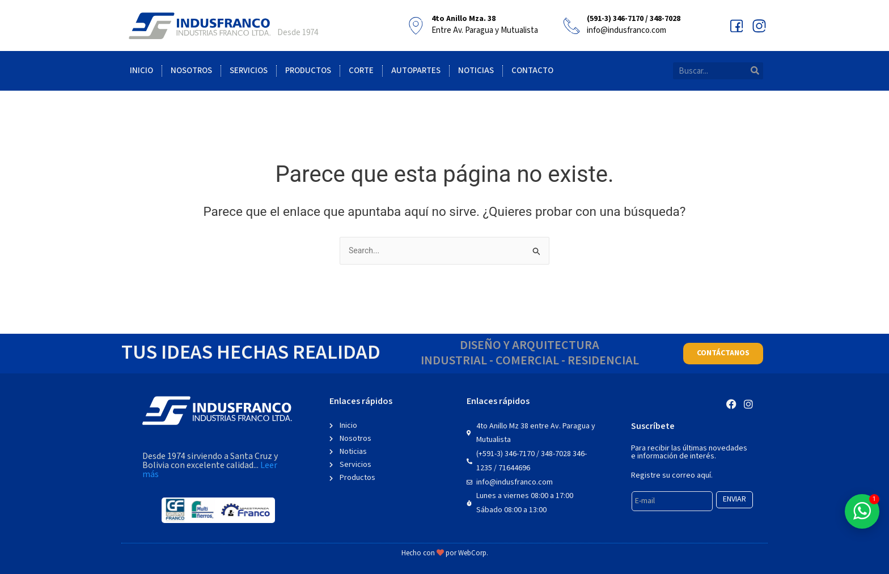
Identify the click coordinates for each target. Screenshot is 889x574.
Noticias (476, 70)
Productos (308, 70)
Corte (361, 70)
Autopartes (416, 70)
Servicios (249, 70)
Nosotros (191, 70)
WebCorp (472, 553)
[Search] (754, 70)
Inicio (141, 70)
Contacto (532, 70)
